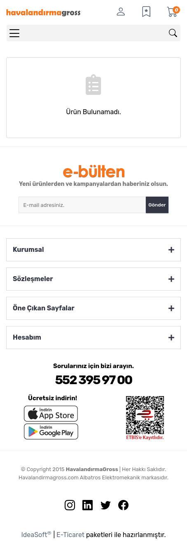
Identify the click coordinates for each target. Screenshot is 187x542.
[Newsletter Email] (82, 205)
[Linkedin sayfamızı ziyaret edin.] (84, 507)
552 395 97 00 (93, 380)
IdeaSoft (36, 534)
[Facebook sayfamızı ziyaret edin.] (120, 507)
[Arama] (173, 33)
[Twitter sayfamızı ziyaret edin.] (102, 507)
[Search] (93, 33)
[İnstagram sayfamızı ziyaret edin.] (66, 507)
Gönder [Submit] (157, 205)
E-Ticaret (70, 535)
